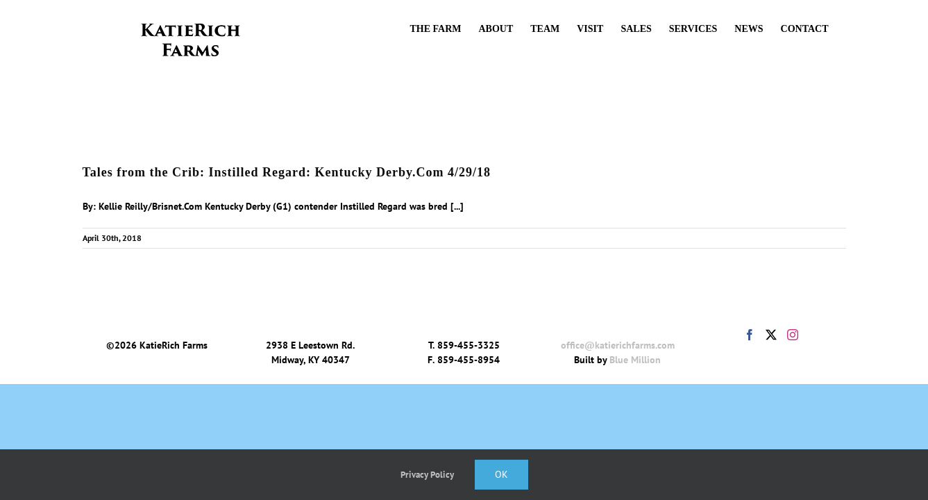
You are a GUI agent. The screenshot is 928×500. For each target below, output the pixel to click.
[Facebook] (749, 334)
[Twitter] (771, 334)
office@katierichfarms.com (618, 345)
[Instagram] (792, 334)
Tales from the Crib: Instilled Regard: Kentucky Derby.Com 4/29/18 (287, 172)
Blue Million (635, 359)
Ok (501, 474)
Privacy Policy (427, 475)
